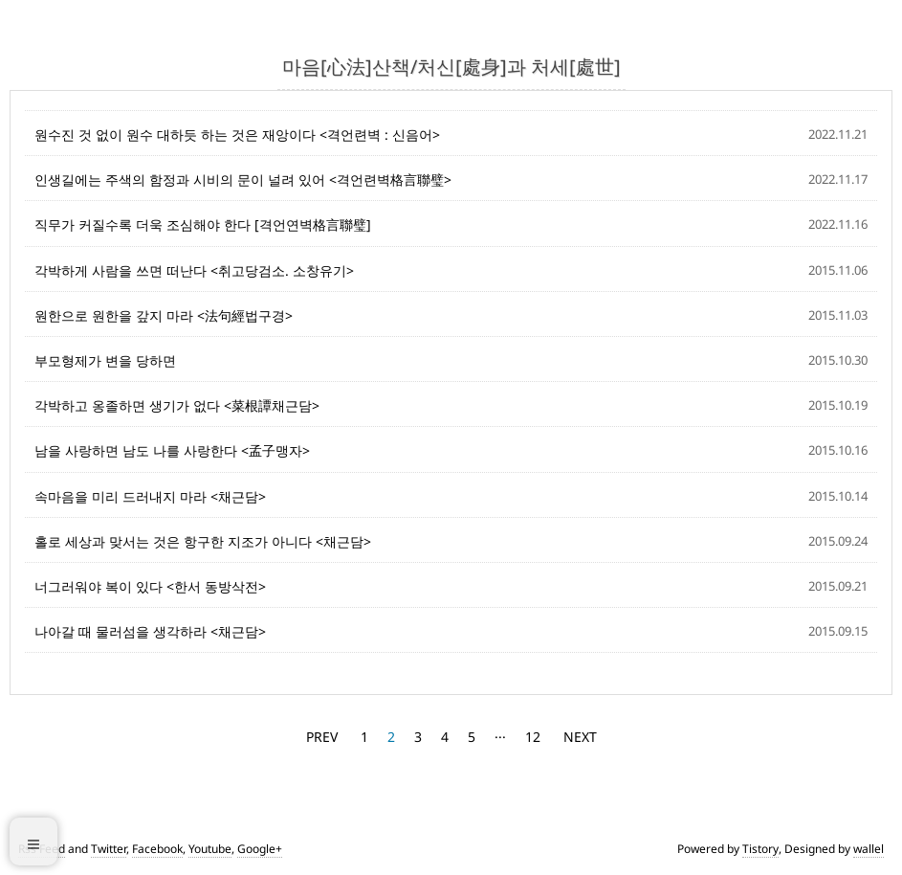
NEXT (580, 737)
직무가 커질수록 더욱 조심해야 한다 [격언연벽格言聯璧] (202, 224)
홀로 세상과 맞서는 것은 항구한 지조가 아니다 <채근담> (202, 541)
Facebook (157, 849)
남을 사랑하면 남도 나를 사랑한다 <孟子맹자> (172, 450)
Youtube (209, 849)
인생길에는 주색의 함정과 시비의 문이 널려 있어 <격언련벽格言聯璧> (242, 179)
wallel (868, 849)
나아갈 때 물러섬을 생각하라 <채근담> (150, 631)
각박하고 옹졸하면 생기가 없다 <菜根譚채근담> (176, 405)
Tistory (760, 849)
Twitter (108, 849)
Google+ (259, 849)
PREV (322, 737)
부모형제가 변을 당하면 (105, 360)
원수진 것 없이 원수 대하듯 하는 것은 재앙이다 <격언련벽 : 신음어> (237, 134)
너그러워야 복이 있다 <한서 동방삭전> (150, 586)
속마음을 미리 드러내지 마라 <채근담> (150, 496)
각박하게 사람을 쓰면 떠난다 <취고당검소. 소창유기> (194, 270)
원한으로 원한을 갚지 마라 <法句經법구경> (163, 315)
